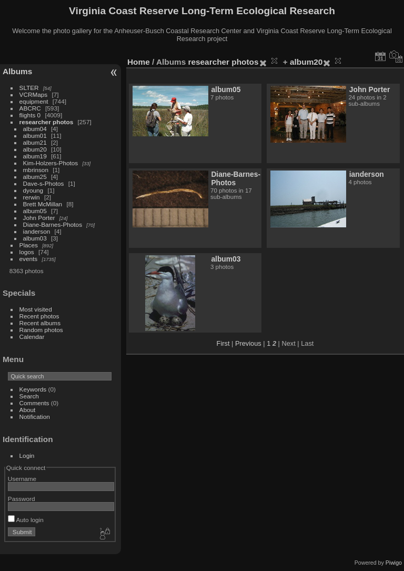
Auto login (26, 519)
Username (22, 478)
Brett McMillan (43, 204)
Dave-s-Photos (43, 183)
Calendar (32, 336)
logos (26, 251)
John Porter (39, 217)
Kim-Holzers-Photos (50, 162)
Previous (248, 343)
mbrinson (35, 169)
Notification (34, 416)
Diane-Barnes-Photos (53, 224)
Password (21, 498)
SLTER (29, 87)
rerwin (31, 197)
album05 (35, 210)
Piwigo (394, 562)
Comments (34, 402)
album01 (35, 135)
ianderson (36, 231)
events (28, 258)
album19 (35, 156)
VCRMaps (33, 94)
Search (29, 396)
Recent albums (39, 322)
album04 (35, 128)
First (223, 343)
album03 (35, 238)
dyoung (33, 190)
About (27, 409)
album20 (35, 149)
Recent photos (39, 316)
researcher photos (46, 121)
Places (28, 245)
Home (138, 61)
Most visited (35, 309)
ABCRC (30, 108)
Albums (17, 71)
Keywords (33, 389)
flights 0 (30, 115)
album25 (35, 176)
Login (27, 455)
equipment (33, 101)
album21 (35, 142)
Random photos (41, 329)
